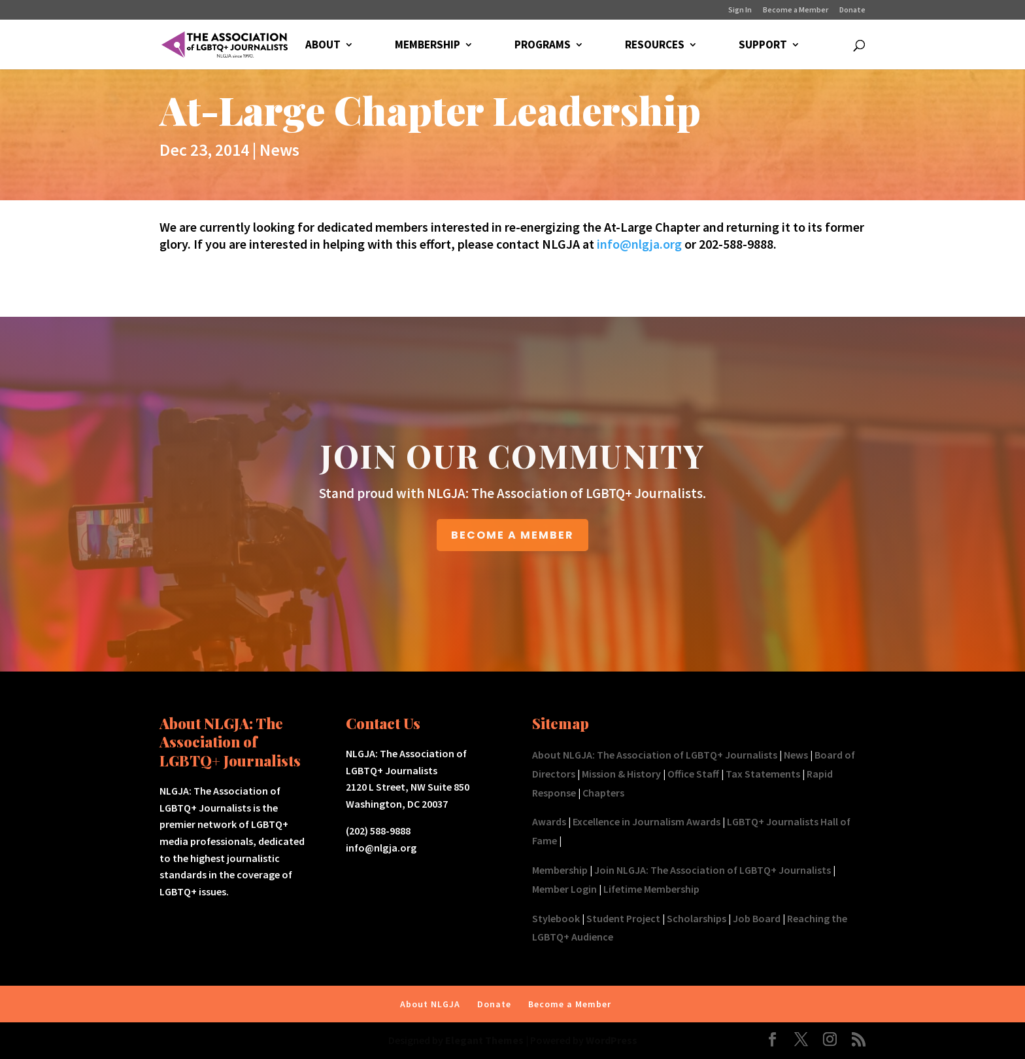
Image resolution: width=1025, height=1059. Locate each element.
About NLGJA (430, 1004)
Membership (560, 869)
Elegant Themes (484, 1040)
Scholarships (696, 918)
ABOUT (323, 46)
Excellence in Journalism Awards (646, 821)
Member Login (564, 888)
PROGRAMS (542, 46)
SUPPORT (763, 46)
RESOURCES (654, 46)
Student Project (623, 918)
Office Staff (693, 773)
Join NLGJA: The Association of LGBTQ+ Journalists (712, 869)
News (279, 149)
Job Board (757, 918)
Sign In (740, 10)
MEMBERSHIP (427, 46)
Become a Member (795, 10)
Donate (852, 10)
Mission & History (621, 773)
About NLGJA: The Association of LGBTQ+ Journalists (654, 754)
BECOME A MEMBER (512, 535)
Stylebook (556, 918)
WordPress (611, 1040)
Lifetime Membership (651, 888)
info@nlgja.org (639, 244)
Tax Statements (763, 773)
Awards (549, 821)
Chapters (603, 792)
